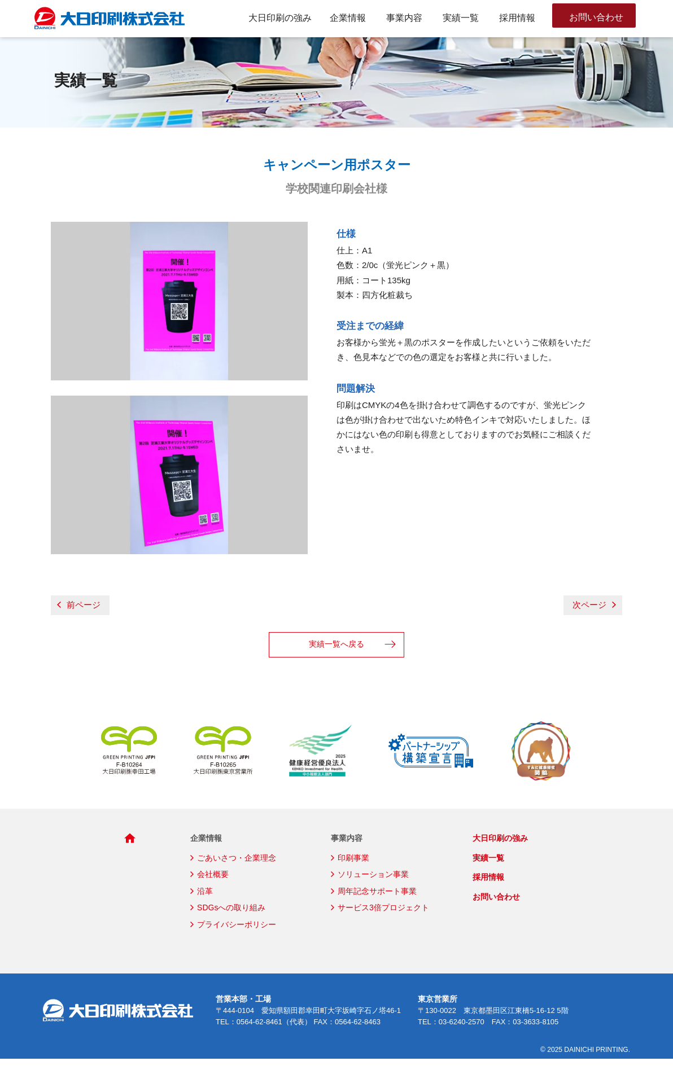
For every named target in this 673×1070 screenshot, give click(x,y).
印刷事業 (353, 869)
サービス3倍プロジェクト (383, 918)
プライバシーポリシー (236, 935)
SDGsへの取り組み (231, 918)
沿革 (205, 902)
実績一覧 (461, 18)
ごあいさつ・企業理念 (236, 869)
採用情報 (517, 18)
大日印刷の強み (280, 18)
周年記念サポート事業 (377, 902)
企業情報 (348, 18)
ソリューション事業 (373, 885)
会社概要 (213, 885)
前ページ (76, 616)
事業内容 (404, 18)
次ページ (597, 616)
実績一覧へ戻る (336, 655)
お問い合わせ (598, 18)
